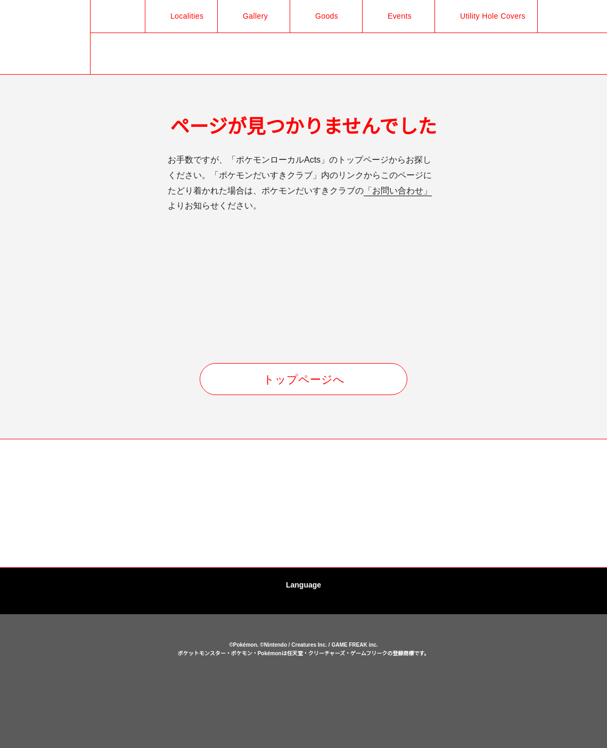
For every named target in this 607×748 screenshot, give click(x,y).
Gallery (249, 16)
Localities (180, 16)
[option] (61, 504)
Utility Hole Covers (489, 16)
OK (303, 723)
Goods (320, 16)
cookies (305, 701)
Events (394, 16)
